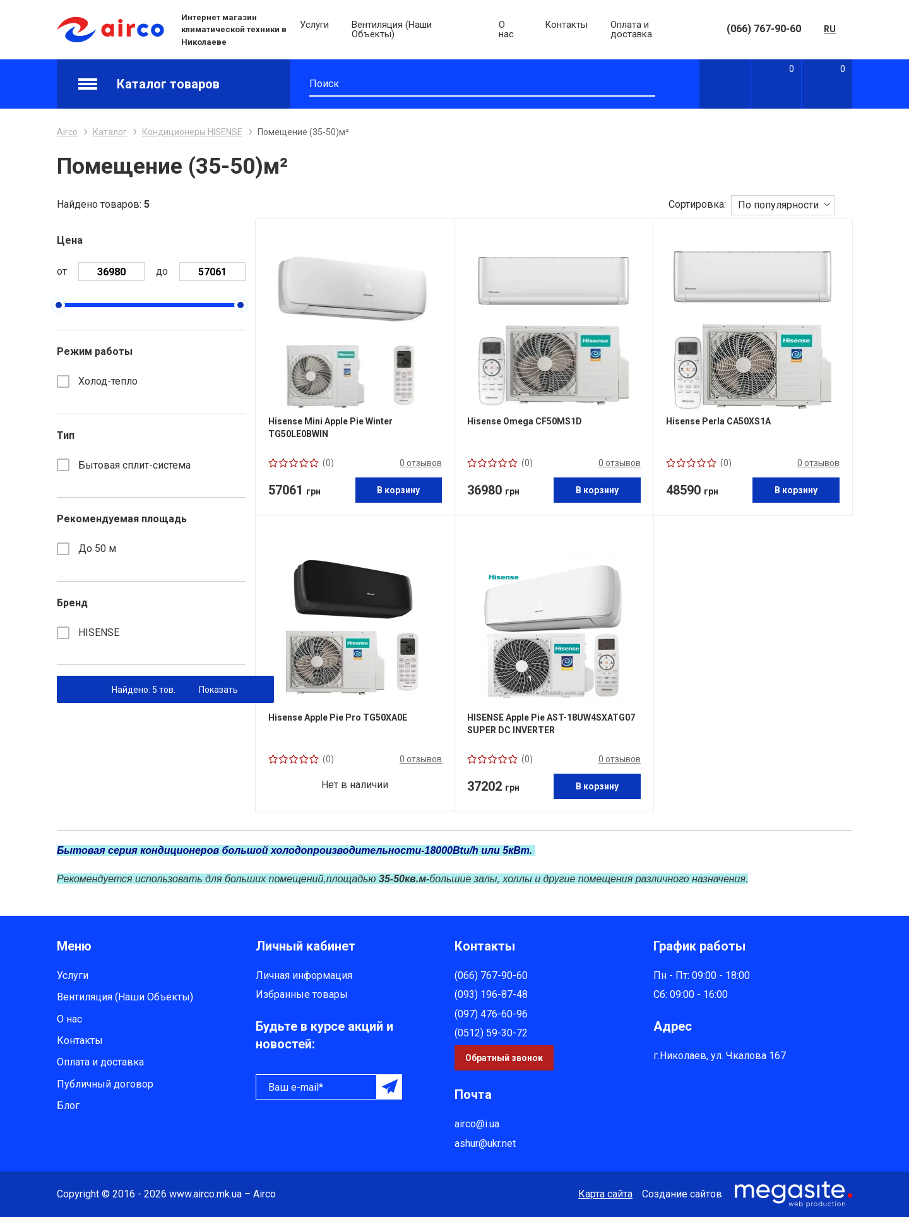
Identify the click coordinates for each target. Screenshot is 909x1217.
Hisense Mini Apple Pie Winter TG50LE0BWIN (330, 427)
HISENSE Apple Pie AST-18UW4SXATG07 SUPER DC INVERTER (551, 723)
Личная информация (304, 975)
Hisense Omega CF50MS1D (524, 421)
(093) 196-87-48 (491, 994)
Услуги (314, 24)
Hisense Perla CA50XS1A (718, 421)
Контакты (566, 24)
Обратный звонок (504, 1058)
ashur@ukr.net (485, 1143)
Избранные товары (302, 994)
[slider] (58, 305)
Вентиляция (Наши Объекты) (392, 29)
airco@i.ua (476, 1124)
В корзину (398, 490)
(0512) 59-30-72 (491, 1033)
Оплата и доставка (631, 29)
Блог (68, 1106)
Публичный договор (105, 1084)
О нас (506, 29)
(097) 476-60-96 (491, 1014)
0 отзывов (421, 463)
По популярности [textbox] (778, 205)
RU (830, 29)
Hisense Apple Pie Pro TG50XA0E (337, 717)
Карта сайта (605, 1194)
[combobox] (783, 204)
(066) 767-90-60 (764, 29)
